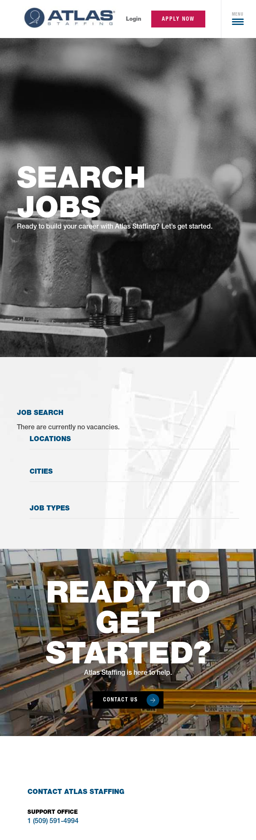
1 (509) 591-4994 (53, 821)
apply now (178, 19)
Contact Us (120, 699)
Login (133, 19)
